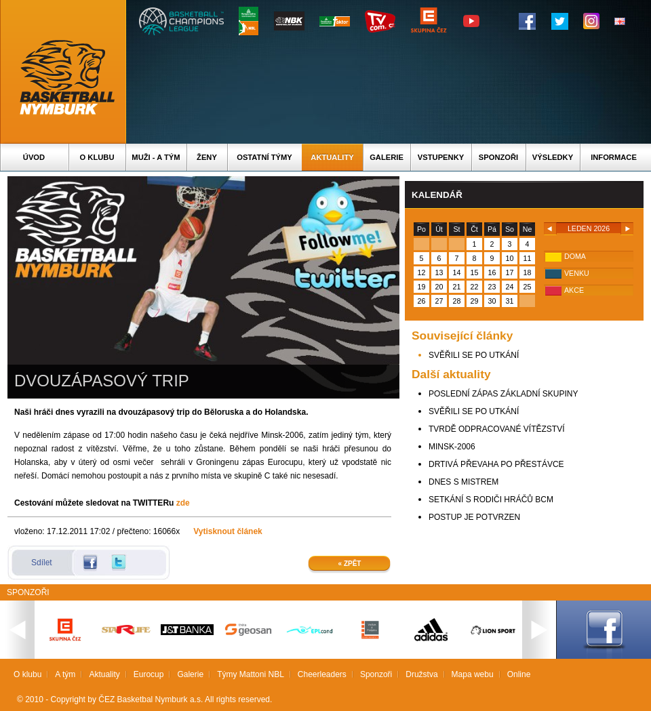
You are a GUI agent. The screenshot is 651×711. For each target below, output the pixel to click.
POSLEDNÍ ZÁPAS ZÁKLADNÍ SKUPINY (503, 394)
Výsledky (552, 157)
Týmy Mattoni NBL (250, 674)
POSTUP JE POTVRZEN (474, 517)
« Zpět (349, 563)
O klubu (97, 157)
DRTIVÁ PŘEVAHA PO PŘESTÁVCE (496, 464)
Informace (614, 157)
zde (183, 503)
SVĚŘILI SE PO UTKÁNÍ (474, 355)
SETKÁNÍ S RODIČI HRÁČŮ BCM (491, 499)
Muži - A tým (156, 157)
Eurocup (149, 674)
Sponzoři (498, 157)
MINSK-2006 (452, 446)
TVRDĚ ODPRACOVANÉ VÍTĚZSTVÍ (496, 429)
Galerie (386, 157)
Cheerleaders (322, 674)
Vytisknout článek (227, 531)
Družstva (421, 674)
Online (519, 674)
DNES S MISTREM (463, 482)
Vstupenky (441, 157)
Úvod (34, 157)
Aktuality (332, 157)
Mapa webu (473, 674)
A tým (65, 674)
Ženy (207, 157)
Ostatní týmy (264, 157)
